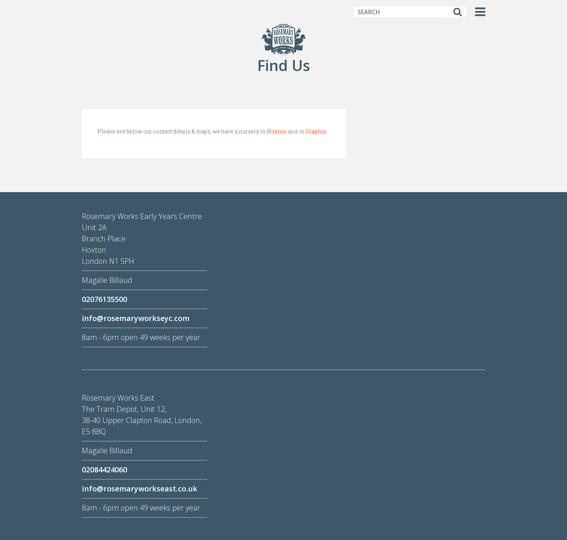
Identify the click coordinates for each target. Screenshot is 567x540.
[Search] (458, 12)
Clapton (316, 131)
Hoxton (277, 131)
